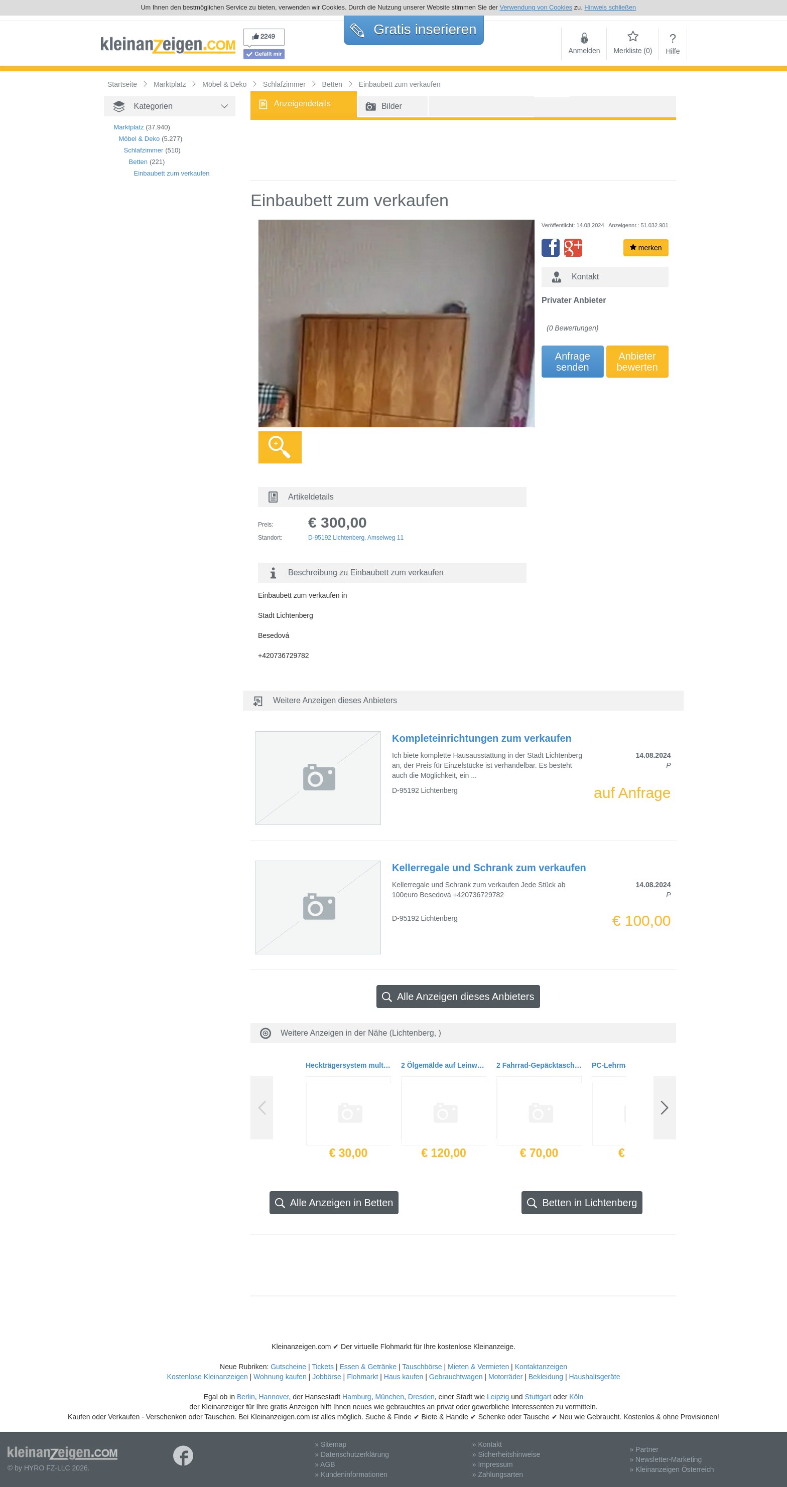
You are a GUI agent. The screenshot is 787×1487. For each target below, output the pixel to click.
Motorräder (505, 1377)
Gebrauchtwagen (456, 1377)
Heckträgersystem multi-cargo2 (348, 1065)
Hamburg (356, 1397)
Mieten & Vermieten (478, 1367)
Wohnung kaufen (280, 1377)
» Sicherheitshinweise (506, 1454)
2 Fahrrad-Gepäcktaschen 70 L (539, 1065)
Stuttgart (538, 1397)
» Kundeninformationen (351, 1474)
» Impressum (492, 1464)
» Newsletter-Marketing (665, 1459)
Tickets (323, 1367)
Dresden (421, 1397)
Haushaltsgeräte (594, 1377)
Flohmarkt (362, 1377)
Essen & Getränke (368, 1367)
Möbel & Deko (139, 138)
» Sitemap (330, 1444)
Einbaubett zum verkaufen (172, 173)
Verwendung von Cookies (535, 7)
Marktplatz (129, 127)
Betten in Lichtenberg (582, 1203)
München (389, 1397)
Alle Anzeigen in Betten (334, 1203)
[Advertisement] (154, 357)
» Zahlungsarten (497, 1474)
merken (646, 248)
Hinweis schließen (610, 7)
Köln (576, 1397)
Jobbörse (326, 1377)
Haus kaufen (404, 1377)
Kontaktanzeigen (541, 1367)
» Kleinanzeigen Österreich (671, 1469)
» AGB (325, 1464)
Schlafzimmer (144, 150)
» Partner (644, 1449)
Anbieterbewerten (637, 362)
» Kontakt (487, 1444)
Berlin (246, 1397)
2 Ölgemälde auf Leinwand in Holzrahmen (443, 1065)
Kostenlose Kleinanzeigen (207, 1377)
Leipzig (498, 1397)
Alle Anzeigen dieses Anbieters (458, 997)
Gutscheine (288, 1367)
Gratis (413, 29)
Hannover (273, 1397)
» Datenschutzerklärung (352, 1454)
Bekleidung (546, 1377)
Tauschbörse (422, 1367)
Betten (138, 162)
